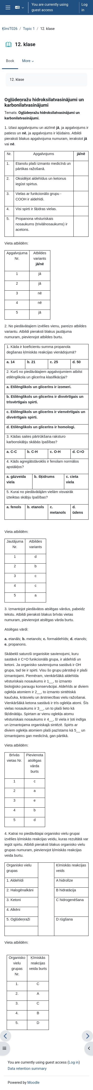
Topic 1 (29, 28)
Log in (84, 7)
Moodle (33, 1082)
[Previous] (5, 1035)
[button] (19, 7)
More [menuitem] (26, 61)
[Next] (87, 1035)
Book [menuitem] (10, 61)
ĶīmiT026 (10, 28)
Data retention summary (27, 1068)
